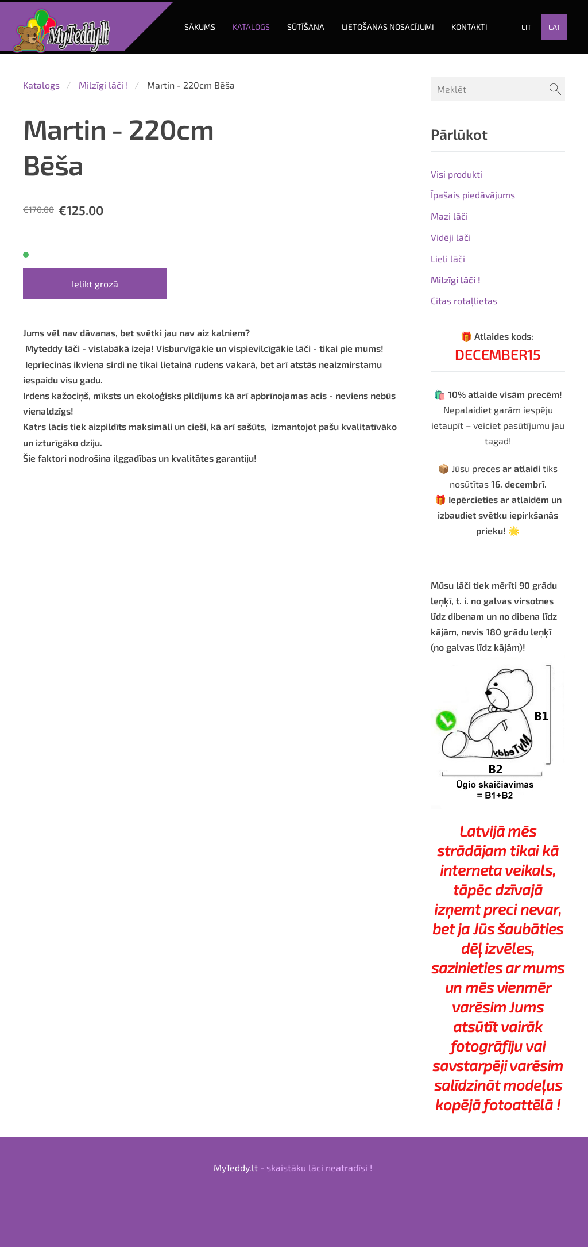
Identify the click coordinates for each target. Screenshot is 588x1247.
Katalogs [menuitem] (249, 24)
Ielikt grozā (95, 278)
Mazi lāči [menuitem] (449, 210)
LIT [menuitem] (524, 24)
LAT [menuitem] (552, 24)
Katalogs (41, 79)
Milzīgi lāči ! (103, 79)
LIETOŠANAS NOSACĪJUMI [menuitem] (385, 24)
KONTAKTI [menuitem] (467, 24)
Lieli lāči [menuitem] (448, 253)
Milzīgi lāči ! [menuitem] (456, 274)
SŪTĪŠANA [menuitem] (303, 24)
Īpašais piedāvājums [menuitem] (473, 190)
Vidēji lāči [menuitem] (451, 232)
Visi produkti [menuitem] (456, 168)
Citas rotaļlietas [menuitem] (464, 295)
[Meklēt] (498, 83)
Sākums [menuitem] (197, 24)
